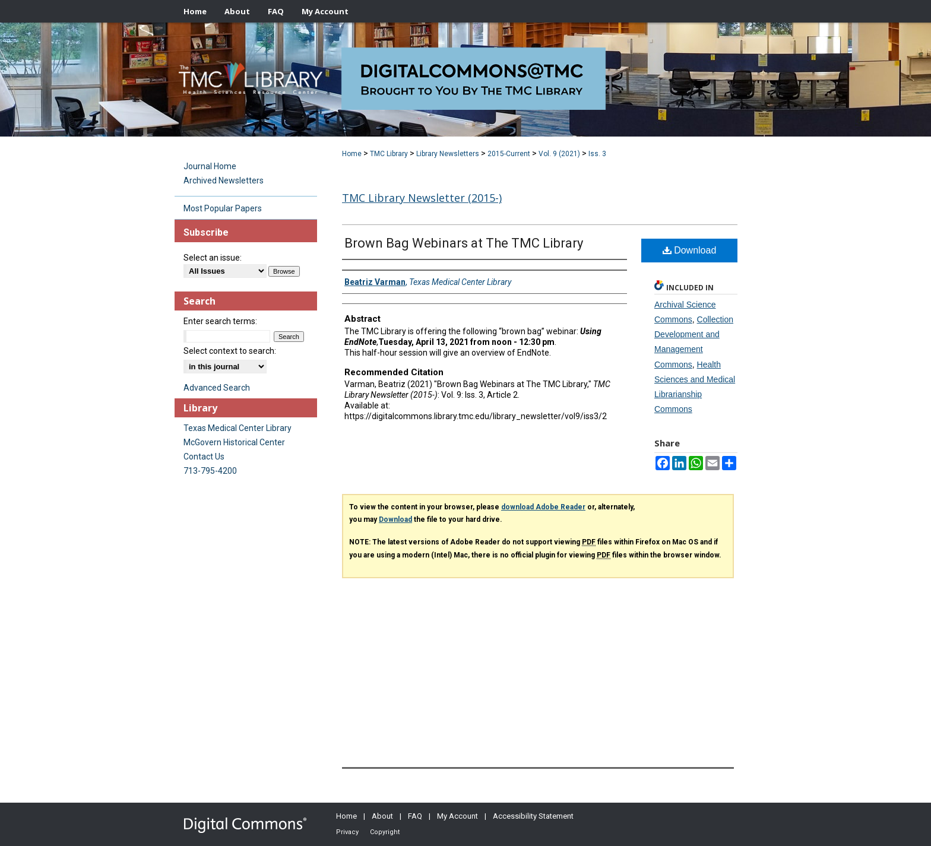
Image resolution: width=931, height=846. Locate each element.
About (382, 816)
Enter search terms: (220, 321)
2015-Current (508, 154)
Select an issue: (212, 257)
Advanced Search (216, 387)
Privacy (347, 832)
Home (352, 154)
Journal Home (209, 166)
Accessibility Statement (533, 816)
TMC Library (389, 154)
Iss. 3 (597, 154)
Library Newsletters (447, 154)
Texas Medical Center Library (237, 428)
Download (690, 250)
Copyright (385, 832)
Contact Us (203, 456)
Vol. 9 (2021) (559, 154)
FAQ (415, 816)
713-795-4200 (210, 471)
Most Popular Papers (222, 208)
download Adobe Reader (543, 507)
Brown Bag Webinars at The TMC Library (463, 243)
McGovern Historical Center (234, 442)
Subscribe (206, 232)
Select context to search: (229, 351)
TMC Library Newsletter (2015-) (422, 198)
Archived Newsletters (223, 180)
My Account (457, 816)
